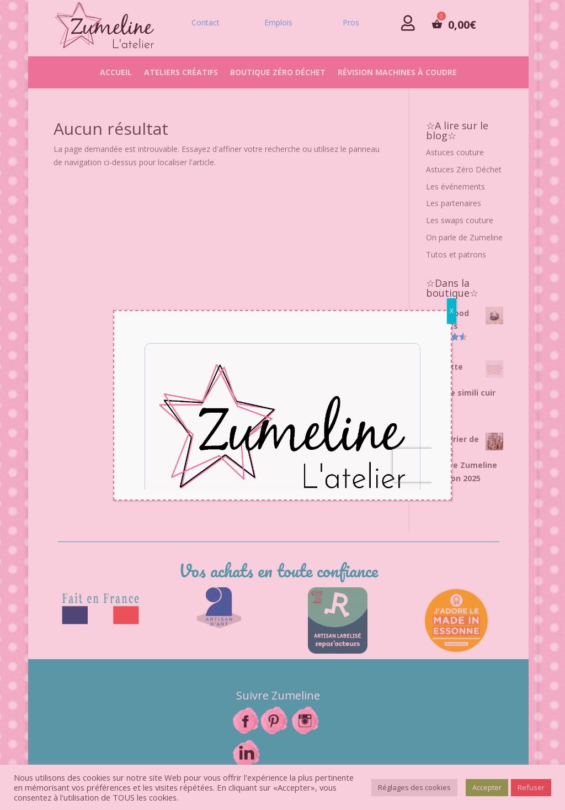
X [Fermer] (452, 310)
